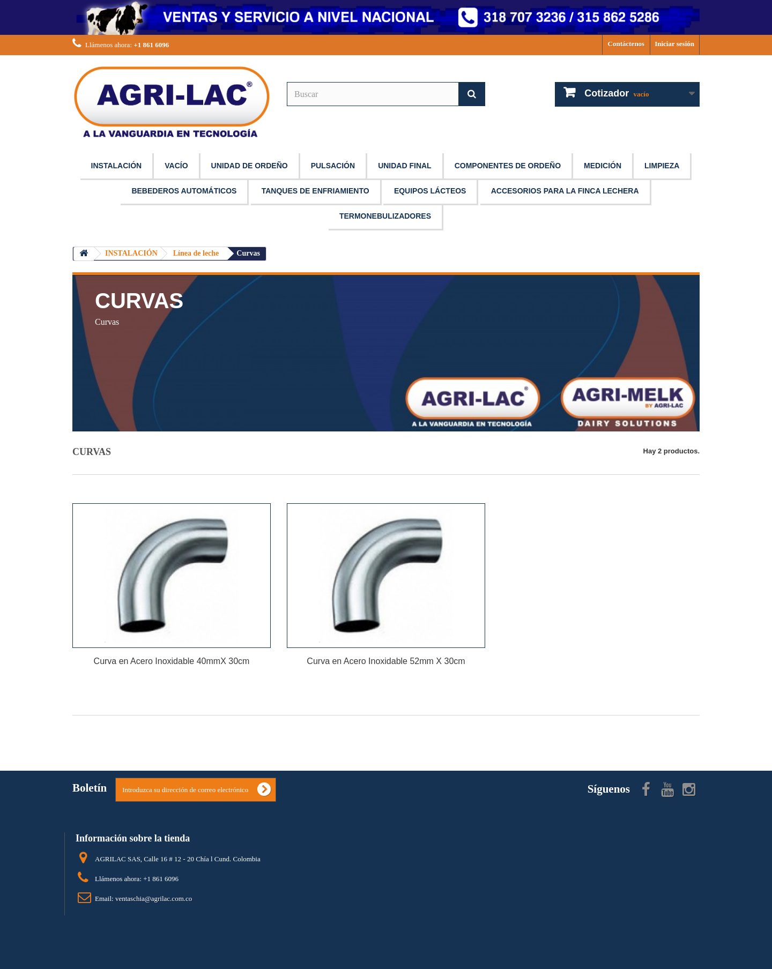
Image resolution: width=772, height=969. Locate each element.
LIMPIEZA (661, 165)
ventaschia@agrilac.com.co (153, 899)
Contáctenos (626, 44)
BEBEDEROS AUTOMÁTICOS (183, 191)
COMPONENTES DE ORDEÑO (508, 165)
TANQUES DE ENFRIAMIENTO (315, 191)
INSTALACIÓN (116, 165)
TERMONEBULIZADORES (385, 216)
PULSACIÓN (333, 165)
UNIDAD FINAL (405, 165)
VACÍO (176, 165)
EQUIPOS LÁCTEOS (430, 191)
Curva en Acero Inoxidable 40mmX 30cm (172, 661)
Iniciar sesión (674, 44)
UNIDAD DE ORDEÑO (249, 165)
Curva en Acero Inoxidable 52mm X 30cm (386, 661)
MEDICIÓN (602, 165)
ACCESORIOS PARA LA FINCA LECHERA (565, 191)
